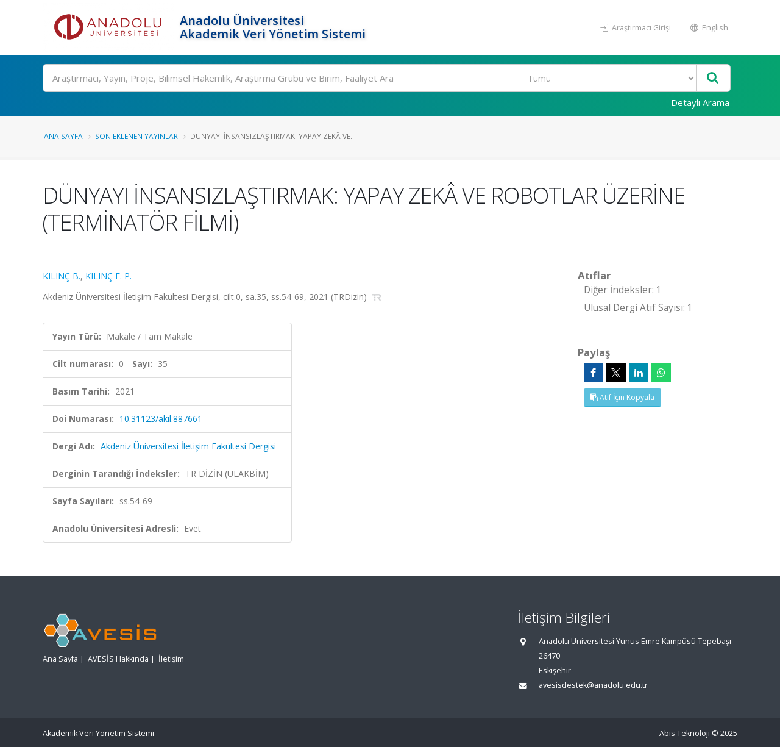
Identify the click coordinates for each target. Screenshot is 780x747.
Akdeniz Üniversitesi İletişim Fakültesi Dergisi (188, 446)
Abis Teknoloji (684, 733)
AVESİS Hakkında (118, 659)
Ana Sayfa (63, 136)
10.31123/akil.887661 (160, 418)
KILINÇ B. (61, 276)
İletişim (171, 659)
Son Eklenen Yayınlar (136, 136)
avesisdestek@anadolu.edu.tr (593, 685)
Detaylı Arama (700, 102)
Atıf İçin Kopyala (622, 397)
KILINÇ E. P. (108, 276)
